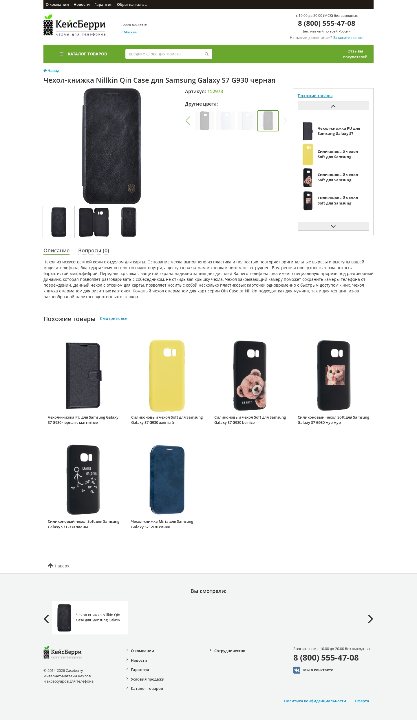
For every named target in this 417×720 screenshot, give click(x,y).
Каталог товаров (83, 54)
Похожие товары (69, 319)
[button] (187, 120)
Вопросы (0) (93, 250)
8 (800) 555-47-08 (326, 23)
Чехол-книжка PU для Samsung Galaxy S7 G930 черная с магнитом (83, 420)
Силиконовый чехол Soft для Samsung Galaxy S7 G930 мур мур (333, 420)
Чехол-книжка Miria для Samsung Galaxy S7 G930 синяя (162, 524)
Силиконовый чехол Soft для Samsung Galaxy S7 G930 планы (83, 524)
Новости (82, 4)
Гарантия (103, 4)
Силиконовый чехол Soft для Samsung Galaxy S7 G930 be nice (250, 420)
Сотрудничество (229, 650)
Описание (56, 250)
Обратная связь (132, 4)
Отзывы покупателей (355, 53)
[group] (204, 120)
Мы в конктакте (313, 670)
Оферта (362, 700)
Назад (51, 70)
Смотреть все (113, 318)
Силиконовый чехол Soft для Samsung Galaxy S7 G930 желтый (167, 420)
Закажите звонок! (348, 37)
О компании (57, 4)
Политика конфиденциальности (315, 700)
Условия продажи (147, 679)
